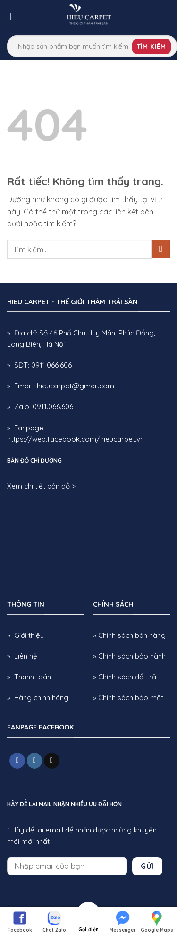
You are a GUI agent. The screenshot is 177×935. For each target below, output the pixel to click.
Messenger (123, 921)
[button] (12, 16)
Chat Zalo (54, 921)
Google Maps (157, 921)
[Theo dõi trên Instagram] (34, 761)
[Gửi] (161, 249)
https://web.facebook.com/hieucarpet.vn (75, 439)
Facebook (20, 921)
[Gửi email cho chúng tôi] (51, 761)
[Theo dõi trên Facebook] (17, 761)
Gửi (147, 866)
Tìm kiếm (151, 46)
